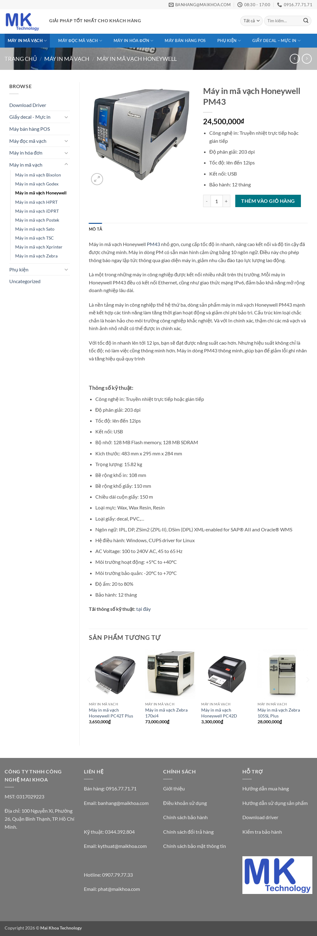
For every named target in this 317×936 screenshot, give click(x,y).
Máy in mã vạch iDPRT (37, 211)
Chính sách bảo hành (185, 817)
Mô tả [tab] (95, 229)
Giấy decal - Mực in (29, 117)
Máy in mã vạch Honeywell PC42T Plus (111, 712)
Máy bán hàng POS (185, 40)
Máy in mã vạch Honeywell (137, 58)
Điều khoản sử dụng (185, 803)
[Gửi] (306, 21)
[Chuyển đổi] (66, 117)
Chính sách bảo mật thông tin (194, 846)
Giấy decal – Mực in (276, 41)
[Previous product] (306, 58)
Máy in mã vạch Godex (37, 183)
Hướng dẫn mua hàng (265, 788)
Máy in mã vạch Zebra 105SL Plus (279, 712)
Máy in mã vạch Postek (37, 220)
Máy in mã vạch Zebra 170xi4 (166, 712)
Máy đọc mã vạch (80, 41)
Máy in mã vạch (27, 41)
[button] (97, 179)
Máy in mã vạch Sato (34, 229)
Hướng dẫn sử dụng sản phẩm (275, 803)
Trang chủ (21, 58)
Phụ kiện (229, 41)
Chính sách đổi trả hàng (188, 832)
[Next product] (294, 58)
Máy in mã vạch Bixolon (38, 174)
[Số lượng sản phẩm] (217, 201)
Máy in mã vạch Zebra (36, 255)
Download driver (260, 817)
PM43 (153, 244)
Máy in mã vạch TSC (34, 237)
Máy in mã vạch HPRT (36, 202)
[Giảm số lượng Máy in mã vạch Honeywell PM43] (207, 201)
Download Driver (27, 105)
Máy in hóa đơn (133, 41)
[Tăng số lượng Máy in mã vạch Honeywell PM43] (226, 201)
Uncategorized (25, 281)
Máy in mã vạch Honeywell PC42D (219, 712)
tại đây (143, 609)
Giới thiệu (174, 788)
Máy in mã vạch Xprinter (39, 246)
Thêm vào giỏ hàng (268, 201)
